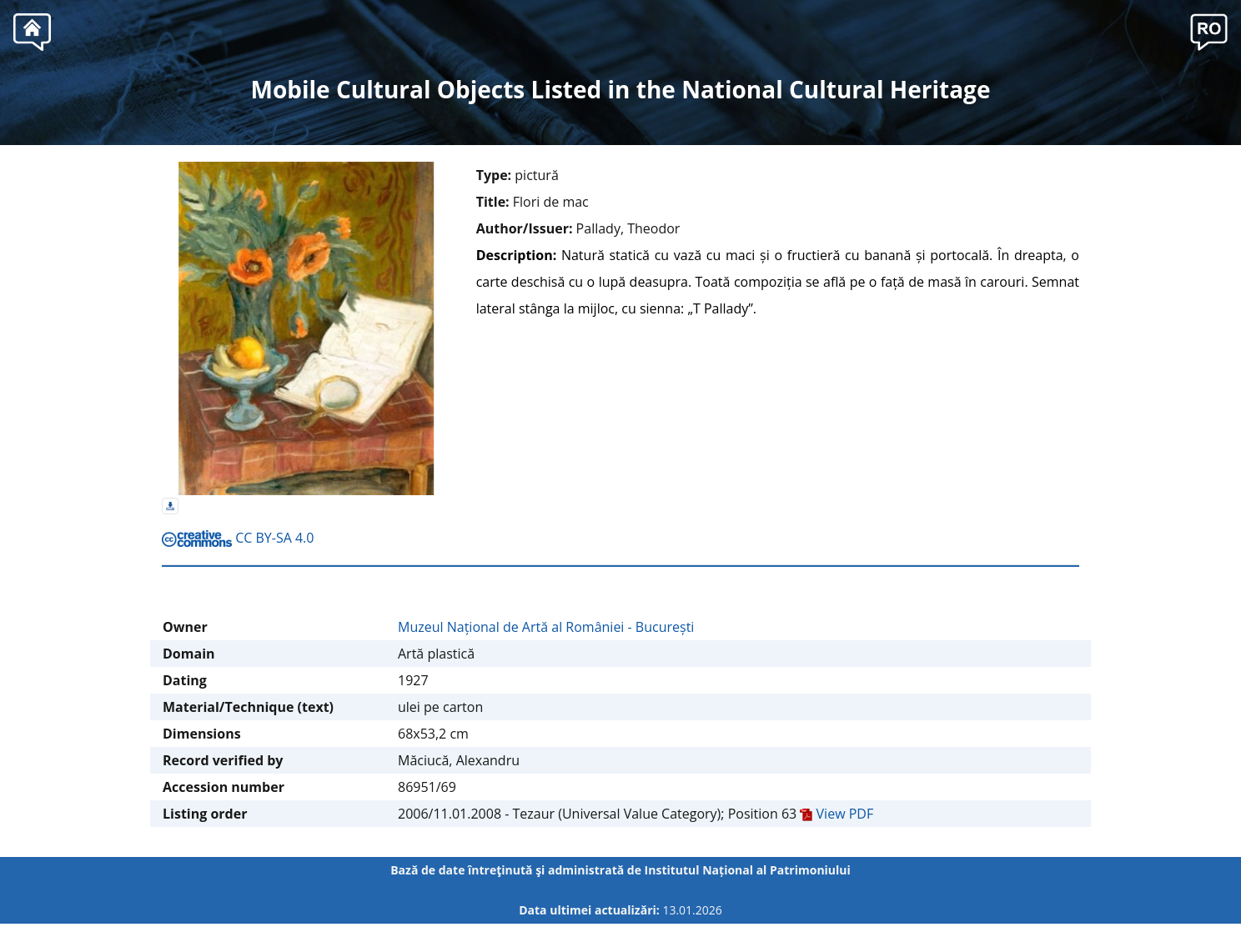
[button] (1209, 30)
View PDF (836, 813)
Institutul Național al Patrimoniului (748, 870)
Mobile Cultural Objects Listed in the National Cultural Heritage (621, 89)
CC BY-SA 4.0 (238, 538)
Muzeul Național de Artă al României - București (546, 627)
